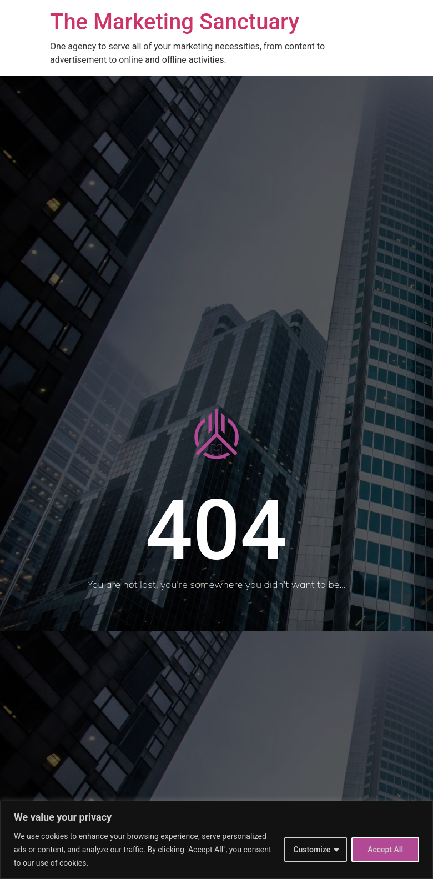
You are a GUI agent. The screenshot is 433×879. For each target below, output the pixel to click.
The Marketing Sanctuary (174, 22)
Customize (311, 849)
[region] (216, 840)
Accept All (385, 849)
